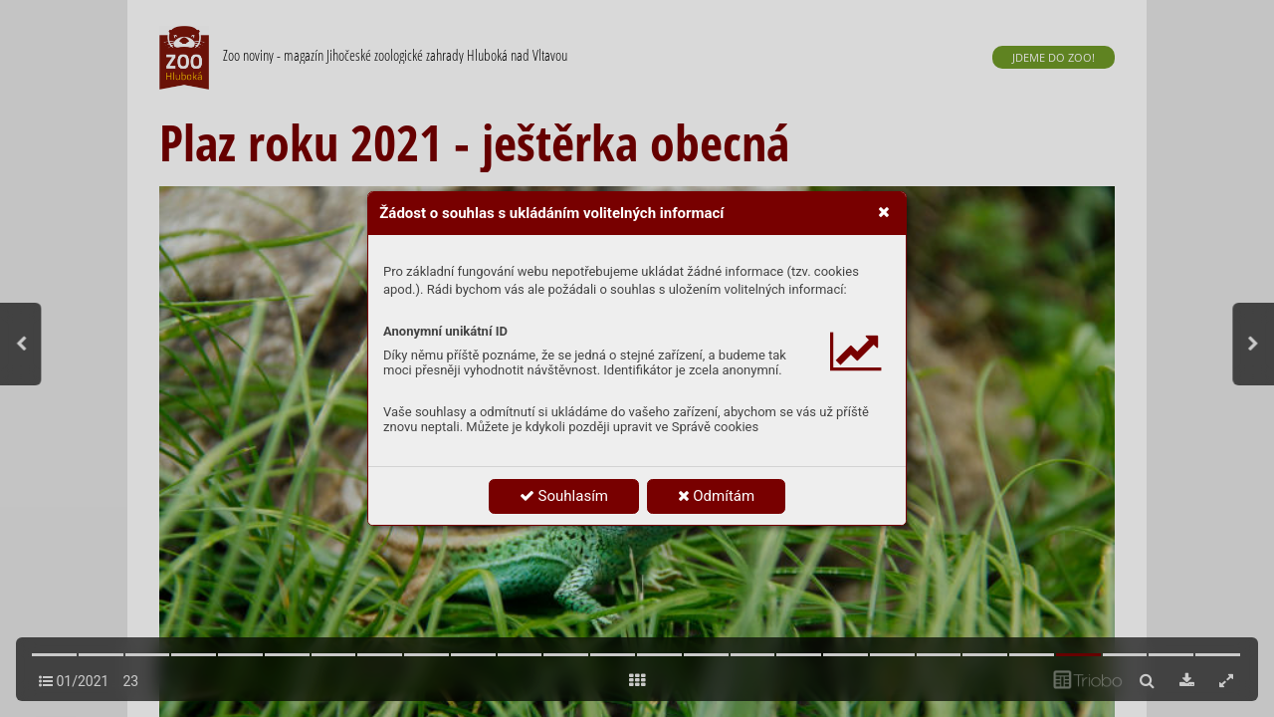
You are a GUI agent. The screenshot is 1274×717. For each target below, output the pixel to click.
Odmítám (716, 496)
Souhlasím (564, 496)
